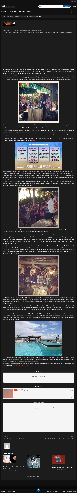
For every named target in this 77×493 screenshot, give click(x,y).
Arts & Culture (6, 27)
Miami (4, 34)
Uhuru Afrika (34, 34)
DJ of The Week (13, 11)
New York (8, 34)
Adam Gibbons (36, 32)
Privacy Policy (62, 491)
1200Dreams (29, 32)
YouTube (27, 365)
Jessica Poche (62, 32)
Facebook (18, 365)
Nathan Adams (6, 245)
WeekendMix (22, 11)
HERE (33, 140)
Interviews (3, 11)
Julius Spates (69, 32)
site (14, 365)
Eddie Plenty (47, 32)
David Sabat (42, 32)
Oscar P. (12, 34)
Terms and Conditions (71, 491)
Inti (13, 470)
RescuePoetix (16, 32)
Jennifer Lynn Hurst (55, 32)
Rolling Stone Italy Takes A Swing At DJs (62, 467)
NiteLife (29, 11)
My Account (55, 491)
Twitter (22, 365)
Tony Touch (22, 34)
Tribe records (28, 34)
